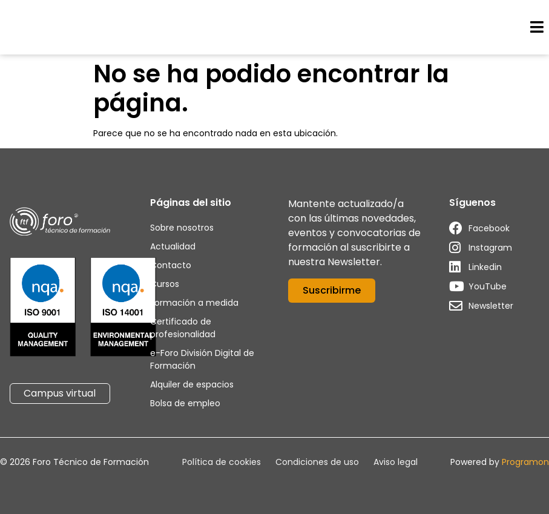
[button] (536, 27)
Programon (525, 462)
